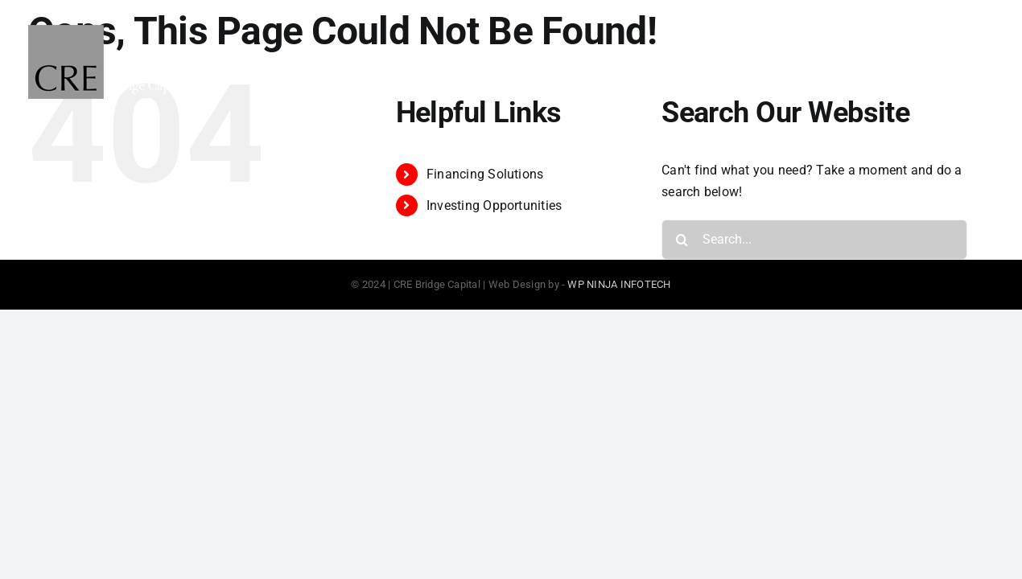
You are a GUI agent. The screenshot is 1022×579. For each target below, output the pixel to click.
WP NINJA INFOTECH (618, 284)
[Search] (681, 240)
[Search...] (814, 240)
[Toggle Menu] (979, 62)
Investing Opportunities (495, 205)
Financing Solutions (485, 174)
